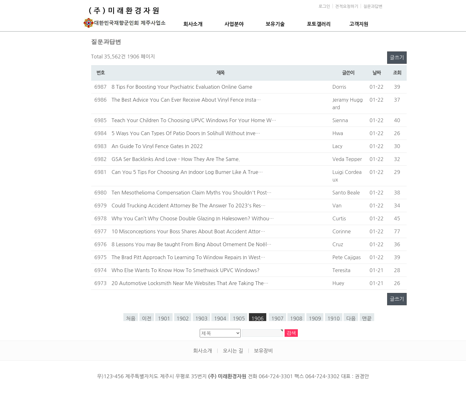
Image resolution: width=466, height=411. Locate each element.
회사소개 (192, 24)
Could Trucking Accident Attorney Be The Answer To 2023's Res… (189, 205)
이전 (146, 318)
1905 (239, 318)
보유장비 (263, 350)
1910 (333, 318)
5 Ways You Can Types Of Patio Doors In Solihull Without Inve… (186, 133)
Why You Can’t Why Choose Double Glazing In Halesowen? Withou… (193, 218)
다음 (351, 318)
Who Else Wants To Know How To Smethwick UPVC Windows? (186, 270)
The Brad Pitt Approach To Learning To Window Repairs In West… (188, 257)
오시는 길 (233, 350)
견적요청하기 (346, 6)
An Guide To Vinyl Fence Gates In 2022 (157, 146)
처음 (130, 318)
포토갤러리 (319, 24)
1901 (164, 318)
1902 (183, 318)
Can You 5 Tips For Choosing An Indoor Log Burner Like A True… (187, 172)
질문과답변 (372, 6)
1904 (220, 318)
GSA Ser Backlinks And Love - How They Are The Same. (176, 159)
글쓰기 (397, 57)
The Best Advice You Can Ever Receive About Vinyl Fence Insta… (186, 99)
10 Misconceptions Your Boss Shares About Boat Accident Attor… (188, 231)
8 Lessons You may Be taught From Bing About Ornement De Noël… (192, 244)
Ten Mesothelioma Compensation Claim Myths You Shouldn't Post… (192, 192)
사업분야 (234, 24)
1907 (277, 318)
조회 (397, 72)
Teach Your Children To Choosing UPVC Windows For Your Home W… (194, 120)
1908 (296, 318)
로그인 (324, 6)
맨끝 (367, 318)
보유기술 (275, 24)
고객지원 (359, 24)
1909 (315, 318)
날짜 (377, 72)
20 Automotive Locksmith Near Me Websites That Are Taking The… (190, 283)
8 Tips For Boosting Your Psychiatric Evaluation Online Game (182, 86)
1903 (201, 318)
